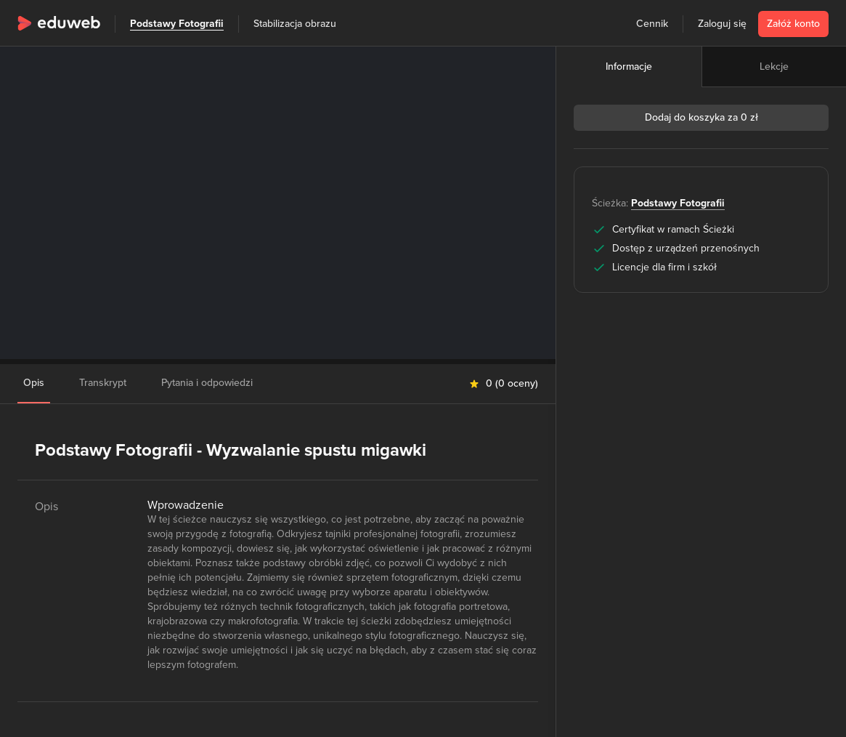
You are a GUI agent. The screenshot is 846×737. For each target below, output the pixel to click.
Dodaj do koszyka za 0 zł (701, 117)
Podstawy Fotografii (177, 23)
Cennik (652, 23)
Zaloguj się (722, 23)
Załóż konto (793, 23)
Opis (33, 382)
